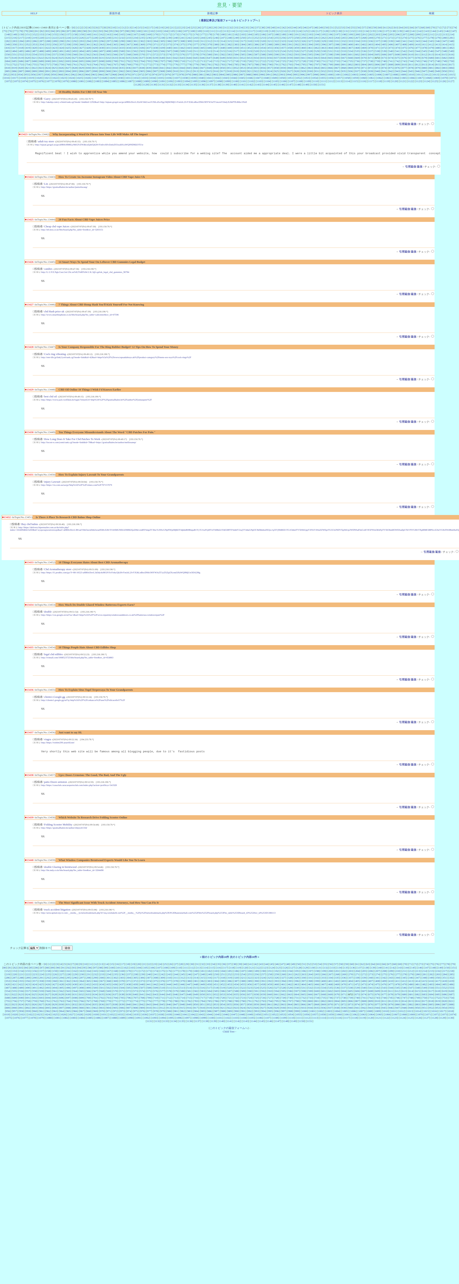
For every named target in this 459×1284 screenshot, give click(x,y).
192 (303, 34)
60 (379, 27)
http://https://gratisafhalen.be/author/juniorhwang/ (64, 188)
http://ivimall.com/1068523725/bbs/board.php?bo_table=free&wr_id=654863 (77, 665)
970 (128, 74)
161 (95, 34)
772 (149, 64)
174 (182, 34)
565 (108, 54)
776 (176, 64)
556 (48, 54)
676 (404, 57)
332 (344, 41)
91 (90, 31)
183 (243, 34)
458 (290, 47)
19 (161, 27)
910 (176, 71)
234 (135, 37)
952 (7, 74)
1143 (257, 84)
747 (431, 61)
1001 (338, 74)
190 (290, 34)
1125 (434, 81)
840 (156, 67)
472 (384, 47)
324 (290, 41)
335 (364, 41)
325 (297, 41)
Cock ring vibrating (55, 357)
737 (364, 61)
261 (317, 37)
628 (81, 57)
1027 (95, 77)
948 (431, 71)
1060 (363, 77)
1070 (444, 77)
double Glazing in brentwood (60, 878)
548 (445, 51)
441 (176, 47)
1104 (267, 81)
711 (189, 61)
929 (303, 71)
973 (148, 74)
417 (14, 47)
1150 (313, 84)
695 (81, 61)
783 (223, 64)
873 (377, 67)
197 (337, 34)
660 (297, 57)
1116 (363, 81)
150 (21, 34)
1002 (346, 74)
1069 (436, 77)
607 (391, 54)
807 (384, 64)
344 (424, 41)
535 (357, 51)
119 (265, 31)
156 (61, 34)
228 (95, 37)
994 (289, 74)
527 (303, 51)
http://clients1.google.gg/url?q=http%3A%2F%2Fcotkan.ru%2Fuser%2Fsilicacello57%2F (83, 709)
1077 (49, 81)
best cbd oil (50, 400)
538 (377, 51)
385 (250, 44)
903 (129, 71)
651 (236, 57)
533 (344, 51)
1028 (104, 77)
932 (324, 71)
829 (81, 67)
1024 (71, 77)
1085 (114, 81)
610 (411, 54)
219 (35, 37)
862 (303, 67)
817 (451, 64)
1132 (169, 84)
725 (283, 61)
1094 (187, 81)
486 (28, 51)
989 (255, 74)
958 (47, 74)
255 (277, 37)
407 (398, 44)
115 (239, 31)
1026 (87, 77)
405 (384, 44)
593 (297, 54)
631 (102, 57)
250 (243, 37)
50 (326, 27)
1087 (130, 81)
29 (214, 27)
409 (411, 44)
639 (156, 57)
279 (438, 37)
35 (246, 27)
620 (28, 57)
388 (270, 44)
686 (21, 61)
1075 (33, 81)
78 (20, 31)
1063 (388, 77)
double (48, 619)
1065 (404, 77)
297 (108, 41)
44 (294, 27)
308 (182, 41)
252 (256, 37)
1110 (315, 81)
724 (276, 61)
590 (277, 54)
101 (145, 31)
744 (411, 61)
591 (283, 54)
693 (68, 61)
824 (48, 67)
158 (75, 34)
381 (223, 44)
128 (326, 31)
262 (324, 37)
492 (68, 51)
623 (48, 57)
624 (55, 57)
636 (135, 57)
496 (95, 51)
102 (152, 31)
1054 (315, 77)
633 (115, 57)
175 (189, 34)
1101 (243, 81)
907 (156, 71)
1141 (241, 84)
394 (310, 44)
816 (445, 64)
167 (135, 34)
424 (61, 47)
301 (135, 41)
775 (169, 64)
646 (202, 57)
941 (384, 71)
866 (330, 67)
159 (81, 34)
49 (321, 27)
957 (40, 74)
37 (257, 27)
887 (21, 71)
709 (176, 61)
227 (88, 37)
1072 (8, 81)
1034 (152, 77)
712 (196, 61)
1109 (307, 81)
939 (370, 71)
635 (129, 57)
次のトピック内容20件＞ (245, 969)
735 (350, 61)
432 (115, 47)
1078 (57, 81)
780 (202, 64)
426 (75, 47)
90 (84, 31)
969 (121, 74)
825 (55, 67)
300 (129, 41)
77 (15, 31)
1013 (435, 74)
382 (229, 44)
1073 (16, 81)
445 (202, 47)
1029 (112, 77)
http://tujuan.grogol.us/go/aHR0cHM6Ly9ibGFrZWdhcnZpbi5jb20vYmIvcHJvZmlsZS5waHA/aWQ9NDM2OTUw (89, 145)
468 (357, 47)
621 (35, 57)
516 (229, 51)
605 (377, 54)
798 (324, 64)
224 (68, 37)
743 (404, 61)
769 (129, 64)
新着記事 (212, 13)
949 (438, 71)
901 (115, 71)
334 (357, 41)
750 (451, 61)
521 (263, 51)
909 (169, 71)
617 (8, 57)
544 (418, 51)
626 (68, 57)
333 (350, 41)
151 (28, 34)
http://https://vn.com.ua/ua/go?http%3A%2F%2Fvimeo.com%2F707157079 (76, 490)
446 (209, 47)
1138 (217, 84)
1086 (122, 81)
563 (95, 54)
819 (14, 67)
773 (156, 64)
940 (377, 71)
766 (108, 64)
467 (350, 47)
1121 (402, 81)
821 (28, 67)
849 (216, 67)
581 (216, 54)
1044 (233, 77)
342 (411, 41)
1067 (420, 77)
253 (263, 37)
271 (384, 37)
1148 (297, 84)
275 (411, 37)
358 (68, 44)
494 (81, 51)
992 (276, 74)
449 (229, 47)
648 (216, 57)
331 (337, 41)
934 (337, 71)
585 (243, 54)
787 (250, 64)
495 (88, 51)
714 (209, 61)
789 (263, 64)
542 (404, 51)
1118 (378, 81)
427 (81, 47)
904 (135, 71)
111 (212, 31)
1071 (452, 77)
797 (317, 64)
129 (332, 31)
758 (55, 64)
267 (357, 37)
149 (14, 34)
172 (169, 34)
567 (122, 54)
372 (162, 44)
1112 (331, 81)
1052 (298, 77)
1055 (323, 77)
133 (359, 31)
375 (182, 44)
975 (161, 74)
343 (418, 41)
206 (398, 34)
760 (68, 64)
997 (309, 74)
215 (8, 37)
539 (384, 51)
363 (102, 44)
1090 (154, 81)
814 (431, 64)
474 (397, 47)
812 (418, 64)
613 (431, 54)
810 (404, 64)
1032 (136, 77)
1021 (47, 77)
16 (145, 27)
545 (424, 51)
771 (142, 64)
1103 (259, 81)
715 (216, 61)
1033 (144, 77)
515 (223, 51)
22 (177, 27)
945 (411, 71)
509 (182, 51)
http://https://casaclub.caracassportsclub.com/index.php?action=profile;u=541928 (79, 795)
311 (202, 41)
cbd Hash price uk (54, 314)
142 (420, 31)
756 (41, 64)
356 (55, 44)
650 (229, 57)
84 (52, 31)
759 (61, 64)
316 (236, 41)
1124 (426, 81)
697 (95, 61)
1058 (347, 77)
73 (449, 27)
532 (337, 51)
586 (250, 54)
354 (41, 44)
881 (431, 67)
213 (445, 34)
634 (122, 57)
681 (438, 57)
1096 (203, 81)
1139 (225, 84)
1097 (211, 81)
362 (95, 44)
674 (391, 57)
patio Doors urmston (55, 791)
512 (202, 51)
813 (424, 64)
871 (364, 67)
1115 (355, 81)
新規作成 (114, 13)
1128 (137, 84)
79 (26, 31)
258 (297, 37)
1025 (79, 77)
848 (209, 67)
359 (75, 44)
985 (228, 74)
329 (324, 41)
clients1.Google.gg (54, 705)
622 (41, 57)
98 (127, 31)
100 (139, 31)
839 (149, 67)
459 (297, 47)
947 (424, 71)
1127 (450, 81)
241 (182, 37)
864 (317, 67)
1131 (161, 84)
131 (346, 31)
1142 (249, 84)
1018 (22, 77)
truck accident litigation (57, 921)
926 (283, 71)
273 (397, 37)
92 (95, 31)
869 (350, 67)
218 (28, 37)
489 (48, 51)
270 (377, 37)
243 (196, 37)
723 (270, 61)
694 (75, 61)
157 (68, 34)
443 (189, 47)
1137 (209, 84)
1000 (330, 74)
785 (236, 64)
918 (229, 71)
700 (115, 61)
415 (451, 44)
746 (424, 61)
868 (344, 67)
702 (129, 61)
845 (189, 67)
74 (454, 27)
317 (243, 41)
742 (397, 61)
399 (344, 44)
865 (324, 67)
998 (316, 74)
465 (337, 47)
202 (371, 34)
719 (243, 61)
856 (263, 67)
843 (176, 67)
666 (337, 57)
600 (344, 54)
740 (384, 61)
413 (438, 44)
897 (88, 71)
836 (129, 67)
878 (411, 67)
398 (337, 44)
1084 (106, 81)
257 (290, 37)
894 (68, 71)
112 (219, 31)
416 (8, 47)
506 (162, 51)
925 (276, 71)
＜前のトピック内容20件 (214, 969)
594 (303, 54)
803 (357, 64)
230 (108, 37)
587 (256, 54)
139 (400, 31)
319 (256, 41)
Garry (47, 98)
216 (14, 37)
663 (317, 57)
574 (169, 54)
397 (330, 44)
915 (209, 71)
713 (202, 61)
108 (192, 31)
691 (55, 61)
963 (81, 74)
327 (310, 41)
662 (310, 57)
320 (263, 41)
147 (453, 31)
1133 (177, 84)
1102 (251, 81)
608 (398, 54)
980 (195, 74)
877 (404, 67)
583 (229, 54)
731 (324, 61)
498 (108, 51)
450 (236, 47)
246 (216, 37)
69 (427, 27)
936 (350, 71)
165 (122, 34)
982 (208, 74)
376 (189, 44)
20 (166, 27)
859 (283, 67)
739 (377, 61)
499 (115, 51)
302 (142, 41)
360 (81, 44)
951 (451, 71)
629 (88, 57)
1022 (55, 77)
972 (141, 74)
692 (61, 61)
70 (433, 27)
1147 (289, 84)
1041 (209, 77)
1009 (403, 74)
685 (14, 61)
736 (357, 61)
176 (196, 34)
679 (424, 57)
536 (364, 51)
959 (54, 74)
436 (142, 47)
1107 (291, 81)
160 (88, 34)
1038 (185, 77)
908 (162, 71)
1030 (120, 77)
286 (35, 41)
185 (256, 34)
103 (159, 31)
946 (418, 71)
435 (135, 47)
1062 (379, 77)
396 (324, 44)
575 (176, 54)
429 (95, 47)
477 (418, 47)
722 (263, 61)
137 (386, 31)
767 (115, 64)
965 (94, 74)
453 (256, 47)
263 (330, 37)
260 (310, 37)
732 (330, 61)
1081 (81, 81)
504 (149, 51)
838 (142, 67)
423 (55, 47)
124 (299, 31)
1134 (185, 84)
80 (31, 31)
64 (401, 27)
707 (162, 61)
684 (8, 61)
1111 (323, 81)
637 (142, 57)
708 (169, 61)
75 (4, 31)
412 (431, 44)
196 (330, 34)
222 (55, 37)
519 (249, 51)
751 (8, 64)
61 (385, 27)
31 (225, 27)
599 (337, 54)
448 (223, 47)
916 (216, 71)
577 (189, 54)
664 (324, 57)
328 (317, 41)
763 (88, 64)
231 (115, 37)
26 (198, 27)
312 (209, 41)
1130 (153, 84)
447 (216, 47)
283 (14, 41)
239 (169, 37)
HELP (33, 13)
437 (149, 47)
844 (182, 67)
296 (102, 41)
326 (303, 41)
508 (176, 51)
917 (223, 71)
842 (169, 67)
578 (196, 54)
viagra (47, 748)
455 (270, 47)
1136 (201, 84)
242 (189, 37)
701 (122, 61)
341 (404, 41)
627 (75, 57)
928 (297, 71)
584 (236, 54)
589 (270, 54)
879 (418, 67)
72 (444, 27)
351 (21, 44)
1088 (138, 81)
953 (13, 74)
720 (249, 61)
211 (431, 34)
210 (424, 34)
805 (371, 64)
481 (445, 47)
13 (129, 27)
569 (135, 54)
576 (182, 54)
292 (75, 41)
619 (21, 57)
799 (330, 64)
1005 (370, 74)
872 (371, 67)
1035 (160, 77)
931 (317, 71)
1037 (177, 77)
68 (422, 27)
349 (8, 44)
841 (162, 67)
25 (193, 27)
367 (129, 44)
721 (256, 61)
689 (41, 61)
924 (270, 71)
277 (424, 37)
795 (303, 64)
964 (87, 74)
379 (209, 44)
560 (75, 54)
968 (114, 74)
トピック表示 (334, 13)
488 (41, 51)
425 (68, 47)
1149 (305, 84)
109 (199, 31)
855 (256, 67)
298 (115, 41)
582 (223, 54)
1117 (370, 81)
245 (209, 37)
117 (252, 31)
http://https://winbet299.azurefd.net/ (58, 752)
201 (364, 34)
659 (290, 57)
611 (418, 54)
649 (223, 57)
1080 (73, 81)
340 (397, 41)
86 (63, 31)
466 (344, 47)
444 (196, 47)
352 (28, 44)
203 (377, 34)
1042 (217, 77)
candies (48, 271)
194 (317, 34)
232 (122, 37)
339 (391, 41)
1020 (39, 77)
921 (249, 71)
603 (364, 54)
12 (124, 27)
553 (28, 54)
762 (81, 64)
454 (263, 47)
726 (290, 61)
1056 (331, 77)
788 (256, 64)
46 (305, 27)
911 (182, 71)
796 (310, 64)
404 (377, 44)
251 (250, 37)
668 (350, 57)
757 (48, 64)
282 (8, 41)
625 (61, 57)
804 (364, 64)
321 (270, 41)
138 (393, 31)
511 (196, 51)
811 (411, 64)
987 (242, 74)
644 (189, 57)
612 (424, 54)
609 (404, 54)
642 (176, 57)
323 (283, 41)
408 (404, 44)
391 (290, 44)
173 (176, 34)
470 (371, 47)
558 (61, 54)
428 (88, 47)
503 (142, 51)
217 (21, 37)
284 (21, 41)
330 (330, 41)
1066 (412, 77)
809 (398, 64)
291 (68, 41)
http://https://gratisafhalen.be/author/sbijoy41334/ (64, 838)
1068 (428, 77)
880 (424, 67)
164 (115, 34)
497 (102, 51)
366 (122, 44)
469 (364, 47)
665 (330, 57)
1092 (171, 81)
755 (35, 64)
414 (445, 44)
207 (404, 34)
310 (196, 41)
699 (108, 61)
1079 (65, 81)
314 (223, 41)
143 (427, 31)
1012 (427, 74)
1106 (283, 81)
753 (21, 64)
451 (243, 47)
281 (451, 37)
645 (196, 57)
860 (290, 67)
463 (324, 47)
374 (176, 44)
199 (350, 34)
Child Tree (229, 1044)
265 (344, 37)
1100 (235, 81)
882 (438, 67)
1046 (250, 77)
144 (433, 31)
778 (189, 64)
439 (162, 47)
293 (81, 41)
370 (149, 44)
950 (445, 71)
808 (391, 64)
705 (149, 61)
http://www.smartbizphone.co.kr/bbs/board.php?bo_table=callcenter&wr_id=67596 (80, 318)
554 (35, 54)
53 (342, 27)
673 (384, 57)
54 (348, 27)
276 (418, 37)
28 (209, 27)
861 (297, 67)
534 (350, 51)
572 (156, 54)
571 (149, 54)
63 (396, 27)
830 (88, 67)
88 (74, 31)
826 (61, 67)
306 (169, 41)
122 (285, 31)
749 (445, 61)
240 (176, 37)
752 (14, 64)
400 (350, 44)
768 (122, 64)
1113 (339, 81)
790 (270, 64)
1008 (395, 74)
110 (206, 31)
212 (438, 34)
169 (149, 34)
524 (283, 51)
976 (168, 74)
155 (55, 34)
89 (79, 31)
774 (162, 64)
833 (108, 67)
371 (156, 44)
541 (397, 51)
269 (371, 37)
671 (371, 57)
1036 (168, 77)
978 (181, 74)
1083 (98, 81)
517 (236, 51)
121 (279, 31)
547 (438, 51)
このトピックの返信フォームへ (229, 1040)
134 (366, 31)
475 (404, 47)
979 (188, 74)
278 (431, 37)
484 (14, 51)
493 (75, 51)
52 (337, 27)
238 (162, 37)
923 (263, 71)
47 (310, 27)
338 (384, 41)
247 (223, 37)
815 (438, 64)
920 (243, 71)
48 (316, 27)
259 (303, 37)
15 (140, 27)
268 (364, 37)
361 (88, 44)
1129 (145, 84)
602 (357, 54)
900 (108, 71)
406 (391, 44)
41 (278, 27)
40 (273, 27)
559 (68, 54)
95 (111, 31)
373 (169, 44)
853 (243, 67)
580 (209, 54)
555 (41, 54)
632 (108, 57)
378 (202, 44)
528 (310, 51)
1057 (339, 77)
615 (445, 54)
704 (142, 61)
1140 (233, 84)
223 (61, 37)
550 (8, 54)
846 (196, 67)
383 (236, 44)
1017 (14, 77)
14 (134, 27)
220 (41, 37)
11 (118, 27)
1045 (242, 77)
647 (209, 57)
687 (28, 61)
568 (129, 54)
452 (250, 47)
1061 (371, 77)
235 (142, 37)
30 (220, 27)
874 (384, 67)
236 (149, 37)
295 (95, 41)
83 (47, 31)
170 (156, 34)
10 (113, 27)
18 (156, 27)
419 (28, 47)
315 (229, 41)
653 (250, 57)
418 (21, 47)
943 (397, 71)
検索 (431, 13)
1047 (258, 77)
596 (317, 54)
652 (243, 57)
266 (350, 37)
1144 (265, 84)
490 (55, 51)
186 (263, 34)
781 (209, 64)
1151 (321, 84)
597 (324, 54)
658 (283, 57)
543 (411, 51)
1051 (290, 77)
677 (411, 57)
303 (149, 41)
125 (306, 31)
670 (364, 57)
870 (357, 67)
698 (102, 61)
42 (284, 27)
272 (391, 37)
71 (438, 27)
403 (371, 44)
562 (88, 54)
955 (27, 74)
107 (186, 31)
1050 (282, 77)
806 (377, 64)
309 (189, 41)
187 (270, 34)
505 (156, 51)
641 (169, 57)
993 (282, 74)
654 (256, 57)
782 (216, 64)
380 (216, 44)
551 (14, 54)
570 (142, 54)
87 (68, 31)
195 (324, 34)
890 (41, 71)
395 (317, 44)
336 (370, 41)
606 (384, 54)
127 (319, 31)
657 (277, 57)
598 (330, 54)
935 (344, 71)
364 (108, 44)
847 (202, 67)
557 (55, 54)
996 (302, 74)
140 (406, 31)
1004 (362, 74)
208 (411, 34)
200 (357, 34)
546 (431, 51)
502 (135, 51)
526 (297, 51)
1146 (281, 84)
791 (277, 64)
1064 (396, 77)
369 (142, 44)
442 (182, 47)
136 (379, 31)
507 (169, 51)
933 (330, 71)
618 (14, 57)
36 (252, 27)
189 (283, 34)
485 (21, 51)
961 (67, 74)
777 (182, 64)
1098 (219, 81)
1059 (355, 77)
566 (115, 54)
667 (344, 57)
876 (397, 67)
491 (61, 51)
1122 (410, 81)
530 (324, 51)
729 (310, 61)
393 (303, 44)
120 (272, 31)
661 (303, 57)
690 (48, 61)
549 (451, 51)
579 (202, 54)
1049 (274, 77)
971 (134, 74)
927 (290, 71)
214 (451, 34)
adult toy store (46, 142)
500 (122, 51)
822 (35, 67)
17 (150, 27)
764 (95, 64)
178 (209, 34)
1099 (227, 81)
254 (270, 37)
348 (451, 41)
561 (81, 54)
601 (350, 54)
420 (35, 47)
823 (41, 67)
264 (337, 37)
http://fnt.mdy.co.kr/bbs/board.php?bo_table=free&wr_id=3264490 (72, 881)
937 (357, 71)
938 (364, 71)
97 (122, 31)
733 (337, 61)
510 (189, 51)
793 (290, 64)
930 (310, 71)
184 (250, 34)
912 (189, 71)
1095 (195, 81)
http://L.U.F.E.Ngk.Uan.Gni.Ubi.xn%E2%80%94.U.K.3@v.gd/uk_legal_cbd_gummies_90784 (85, 274)
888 (28, 71)
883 (445, 67)
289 (55, 41)
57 (364, 27)
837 (135, 67)
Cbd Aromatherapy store (57, 576)
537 (370, 51)
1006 (379, 74)
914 (202, 71)
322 (276, 41)
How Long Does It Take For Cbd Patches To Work (72, 444)
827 (68, 67)
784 (229, 64)
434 (129, 47)
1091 (162, 81)
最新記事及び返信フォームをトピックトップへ (229, 20)
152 (35, 34)
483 (8, 51)
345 (431, 41)
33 (236, 27)
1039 (193, 77)
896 (81, 71)
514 (216, 51)
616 (451, 54)
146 (447, 31)
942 (391, 71)
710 (182, 61)
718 (236, 61)
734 (344, 61)
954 (20, 74)
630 (95, 57)
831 (95, 67)
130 (339, 31)
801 (344, 64)
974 (155, 74)
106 (179, 31)
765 (102, 64)
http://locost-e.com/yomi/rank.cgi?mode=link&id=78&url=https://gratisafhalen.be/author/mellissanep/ (88, 447)
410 (418, 44)
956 (34, 74)
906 (149, 71)
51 (332, 27)
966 (101, 74)
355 (48, 44)
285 (28, 41)
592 (290, 54)
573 (162, 54)
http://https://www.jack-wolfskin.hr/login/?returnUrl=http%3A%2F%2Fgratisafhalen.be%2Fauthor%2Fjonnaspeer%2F (96, 404)
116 (245, 31)
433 (122, 47)
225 (75, 37)
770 (135, 64)
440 (169, 47)
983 (215, 74)
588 (263, 54)
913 (196, 71)
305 (162, 41)
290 (61, 41)
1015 (451, 74)
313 (216, 41)
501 (129, 51)
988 (249, 74)
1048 (266, 77)
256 (283, 37)
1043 (225, 77)
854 (250, 67)
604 (371, 54)
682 (445, 57)
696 (88, 61)
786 (243, 64)
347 (445, 41)
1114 (347, 81)
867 (337, 67)
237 (156, 37)
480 (438, 47)
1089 (146, 81)
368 (135, 44)
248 (229, 37)
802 (350, 64)
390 (283, 44)
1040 (201, 77)
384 (243, 44)
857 (270, 67)
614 (438, 54)
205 (391, 34)
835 (122, 67)
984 (222, 74)
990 (262, 74)
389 (277, 44)
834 (115, 67)
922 (256, 71)
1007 (387, 74)
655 (263, 57)
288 (48, 41)
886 (14, 71)
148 (8, 34)
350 (14, 44)
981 (201, 74)
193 (310, 34)
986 (235, 74)
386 (256, 44)
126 (312, 31)
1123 (418, 81)
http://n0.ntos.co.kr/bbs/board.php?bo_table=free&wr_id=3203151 (72, 231)
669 (357, 57)
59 (374, 27)
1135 (193, 84)
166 (129, 34)
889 (35, 71)
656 (270, 57)
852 (236, 67)
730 (317, 61)
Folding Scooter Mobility (58, 835)
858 (277, 67)
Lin (46, 185)
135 (373, 31)
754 (28, 64)
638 (149, 57)
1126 (442, 81)
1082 (89, 81)
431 (108, 47)
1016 (6, 77)
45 (300, 27)
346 (438, 41)
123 (292, 31)
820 (21, 67)
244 (202, 37)
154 (48, 34)
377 (196, 44)
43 (289, 27)
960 (60, 74)
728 (303, 61)
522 (270, 51)
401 (357, 44)
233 (129, 37)
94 (106, 31)
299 (122, 41)
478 (424, 47)
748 (438, 61)
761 (75, 64)
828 (75, 67)
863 (310, 67)
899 (102, 71)
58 (369, 27)
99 (132, 31)
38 (262, 27)
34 (241, 27)
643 (182, 57)
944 (404, 71)
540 (391, 51)
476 (411, 47)
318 (249, 41)
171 (162, 34)
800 (337, 64)
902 (122, 71)
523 (276, 51)
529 (317, 51)
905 (142, 71)
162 (102, 34)
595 (310, 54)
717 (229, 61)
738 (370, 61)
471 (377, 47)
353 (35, 44)
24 (188, 27)
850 (223, 67)
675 (397, 57)
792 (283, 64)
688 (35, 61)
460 (303, 47)
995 (296, 74)
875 (391, 67)
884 (451, 67)
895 (75, 71)
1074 (25, 81)
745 (418, 61)
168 (142, 34)
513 (209, 51)
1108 (299, 81)
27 (204, 27)
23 (182, 27)
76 (10, 31)
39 (268, 27)
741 (391, 61)
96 (116, 31)
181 (229, 34)
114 (232, 31)
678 (418, 57)
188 (277, 34)
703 (135, 61)
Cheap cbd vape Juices (56, 228)
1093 (179, 81)
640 (162, 57)
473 (391, 47)
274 (404, 37)
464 (330, 47)
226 (81, 37)
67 (417, 27)
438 (156, 47)
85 (58, 31)
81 (36, 31)
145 (440, 31)
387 (263, 44)
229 (102, 37)
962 (74, 74)
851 (229, 67)
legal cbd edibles (53, 662)
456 (277, 47)
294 (88, 41)
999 (322, 74)
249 (236, 37)
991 (269, 74)
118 (259, 31)
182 (236, 34)
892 (55, 71)
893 (61, 71)
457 (283, 47)
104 (166, 31)
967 (107, 74)
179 (216, 34)
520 (256, 51)
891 (48, 71)
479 (431, 47)
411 (424, 44)
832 (102, 67)
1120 (394, 81)
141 (413, 31)
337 (377, 41)
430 (102, 47)
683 (451, 57)
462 (317, 47)
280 (445, 37)
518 (243, 51)
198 (344, 34)
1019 (31, 77)
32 (230, 27)
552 (21, 54)
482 (451, 47)
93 (100, 31)
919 (236, 71)
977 (175, 74)
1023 (63, 77)
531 (330, 51)
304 (156, 41)
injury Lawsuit (52, 487)
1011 (419, 74)
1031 (128, 77)
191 (297, 34)
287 (41, 41)
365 (115, 44)
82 (42, 31)
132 (353, 31)
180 (223, 34)
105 (172, 31)
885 (8, 71)
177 (202, 34)
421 (41, 47)
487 (35, 51)
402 (364, 44)
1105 (275, 81)
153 (41, 34)
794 (297, 64)
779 (196, 64)
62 (390, 27)
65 (406, 27)
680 (431, 57)
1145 (273, 84)
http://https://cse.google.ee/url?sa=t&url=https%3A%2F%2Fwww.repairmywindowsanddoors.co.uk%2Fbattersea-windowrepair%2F (103, 622)
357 (61, 44)
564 (102, 54)
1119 (386, 81)
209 (418, 34)
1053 (306, 77)
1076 (41, 81)
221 (48, 37)
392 (297, 44)
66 (412, 27)
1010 (411, 74)
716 (223, 61)
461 (310, 47)
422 (48, 47)
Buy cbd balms (29, 530)
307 (176, 41)
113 (226, 31)
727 (297, 61)
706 (156, 61)
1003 (354, 74)
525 (290, 51)
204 (384, 34)
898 (95, 71)
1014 (443, 74)
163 (108, 34)
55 (353, 27)
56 (358, 27)
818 (8, 67)
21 (172, 27)
